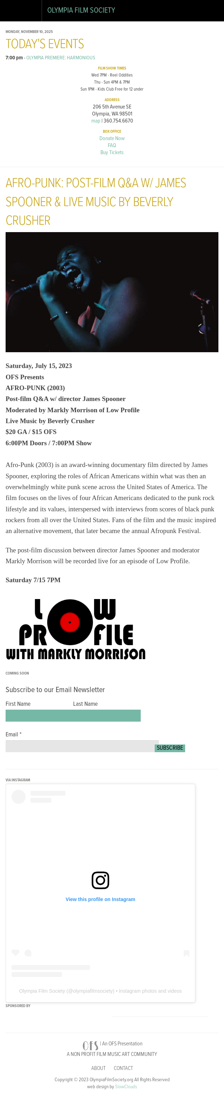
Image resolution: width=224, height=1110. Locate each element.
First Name (18, 704)
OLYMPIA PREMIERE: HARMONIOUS (60, 57)
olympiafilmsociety (93, 991)
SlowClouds (126, 1087)
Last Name (85, 704)
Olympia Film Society (81, 11)
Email (14, 734)
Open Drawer (13, 11)
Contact (123, 1068)
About (98, 1068)
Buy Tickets (112, 152)
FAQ (112, 145)
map (95, 121)
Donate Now (112, 138)
